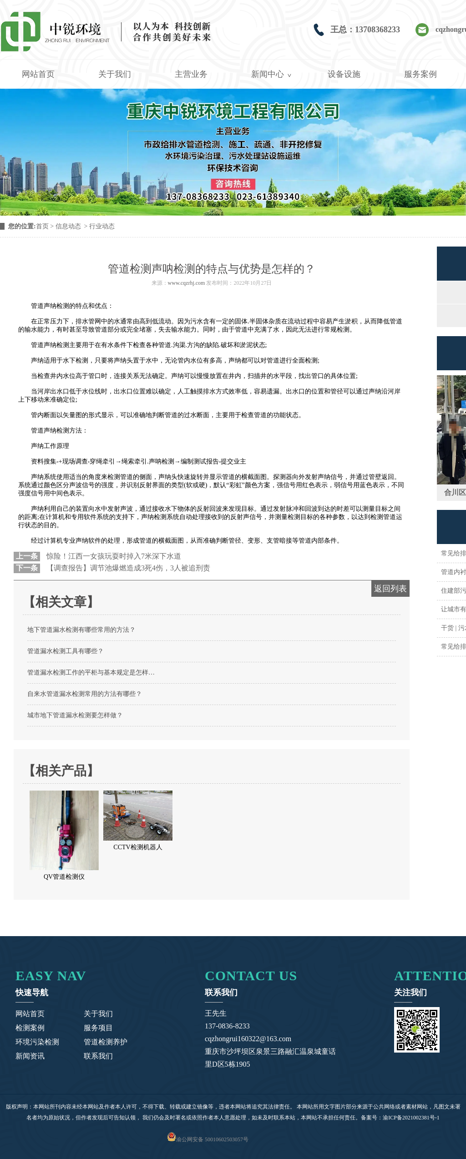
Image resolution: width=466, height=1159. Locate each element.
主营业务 (191, 74)
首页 (42, 226)
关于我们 (114, 74)
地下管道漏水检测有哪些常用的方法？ (81, 629)
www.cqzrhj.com (186, 283)
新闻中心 (267, 74)
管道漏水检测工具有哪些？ (65, 651)
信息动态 (68, 226)
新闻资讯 (30, 1056)
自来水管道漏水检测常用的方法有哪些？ (84, 693)
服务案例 (420, 74)
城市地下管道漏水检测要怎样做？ (75, 715)
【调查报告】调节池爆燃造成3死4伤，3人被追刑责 (127, 568)
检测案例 (30, 1028)
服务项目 (98, 1028)
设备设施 (344, 74)
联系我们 (98, 1056)
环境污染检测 (37, 1042)
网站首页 (38, 74)
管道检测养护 (105, 1042)
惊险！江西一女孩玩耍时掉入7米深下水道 (113, 556)
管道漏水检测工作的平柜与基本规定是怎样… (91, 672)
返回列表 (390, 588)
